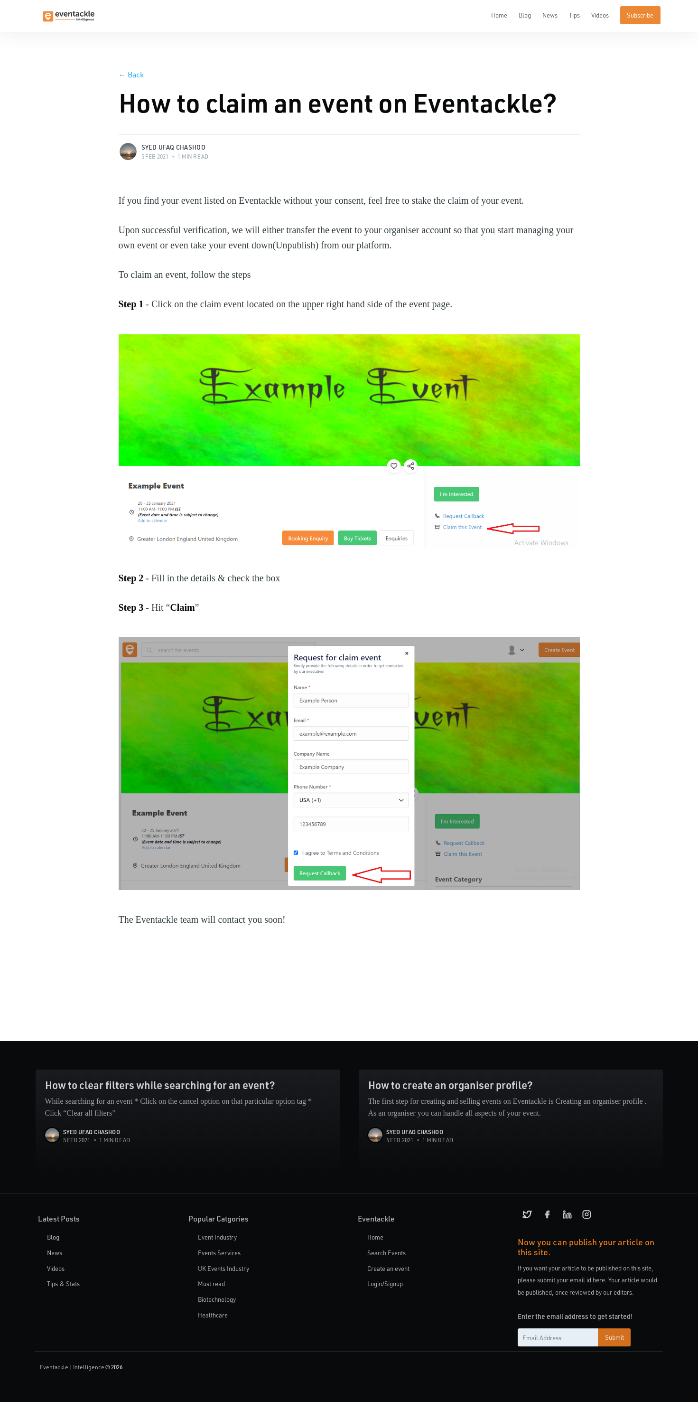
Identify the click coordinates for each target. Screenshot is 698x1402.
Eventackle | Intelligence (72, 1367)
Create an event (388, 1268)
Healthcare (213, 1315)
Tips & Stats (63, 1283)
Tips (574, 15)
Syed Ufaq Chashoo (173, 147)
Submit (614, 1337)
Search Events (386, 1253)
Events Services (219, 1253)
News (550, 15)
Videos (600, 15)
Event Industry (217, 1237)
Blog (525, 15)
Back (131, 74)
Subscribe (640, 15)
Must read (211, 1283)
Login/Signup (385, 1283)
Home (499, 15)
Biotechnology (217, 1299)
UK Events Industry (223, 1268)
